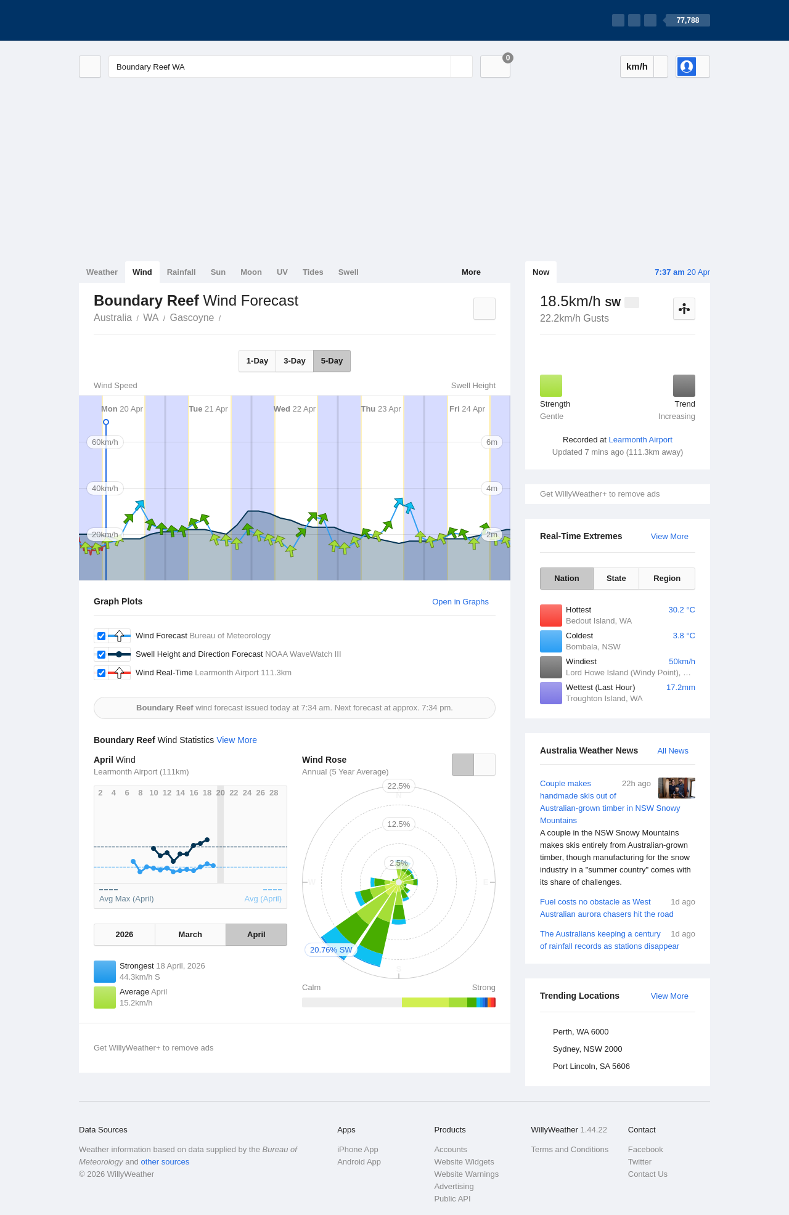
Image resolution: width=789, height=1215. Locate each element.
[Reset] (440, 66)
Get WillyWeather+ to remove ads (600, 493)
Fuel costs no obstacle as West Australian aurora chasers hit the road (617, 907)
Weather (102, 272)
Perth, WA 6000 (581, 1031)
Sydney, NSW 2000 (587, 1049)
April (256, 934)
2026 (124, 934)
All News (673, 750)
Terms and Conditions (570, 1149)
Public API (452, 1198)
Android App (359, 1161)
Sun (218, 272)
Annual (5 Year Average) (345, 771)
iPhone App (357, 1149)
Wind (142, 272)
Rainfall (181, 272)
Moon (251, 272)
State (616, 578)
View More (670, 536)
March (190, 934)
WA (150, 317)
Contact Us (648, 1174)
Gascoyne (192, 317)
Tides (313, 272)
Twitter (640, 1161)
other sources (165, 1161)
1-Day (257, 360)
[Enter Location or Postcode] (290, 66)
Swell (348, 272)
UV (282, 272)
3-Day (294, 360)
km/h (637, 66)
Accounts (450, 1149)
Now (541, 272)
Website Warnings (466, 1174)
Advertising (453, 1186)
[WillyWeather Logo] (137, 20)
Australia (113, 317)
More (471, 272)
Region (667, 578)
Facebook (645, 1149)
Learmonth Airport (640, 439)
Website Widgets (464, 1161)
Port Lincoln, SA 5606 (591, 1066)
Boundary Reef (227, 317)
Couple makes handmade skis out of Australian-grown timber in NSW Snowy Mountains (617, 833)
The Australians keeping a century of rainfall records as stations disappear (617, 939)
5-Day (332, 360)
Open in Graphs (460, 601)
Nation (566, 578)
